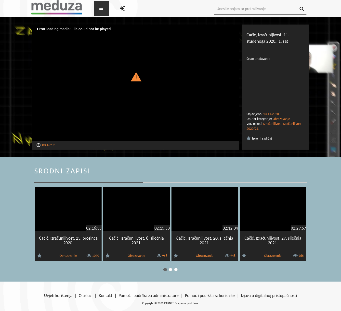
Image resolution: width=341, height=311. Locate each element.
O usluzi (85, 295)
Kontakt (105, 295)
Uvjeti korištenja (58, 295)
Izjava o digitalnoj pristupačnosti (269, 295)
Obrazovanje (281, 119)
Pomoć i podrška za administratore (149, 295)
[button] (135, 76)
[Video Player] (135, 83)
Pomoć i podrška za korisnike (210, 295)
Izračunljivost (272, 124)
